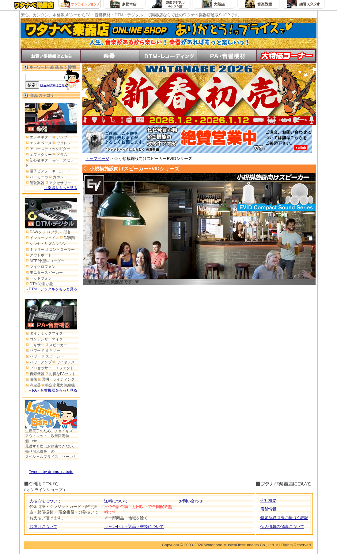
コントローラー (59, 249)
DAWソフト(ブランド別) (47, 232)
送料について (116, 501)
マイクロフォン (40, 267)
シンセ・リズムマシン (45, 244)
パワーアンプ (38, 362)
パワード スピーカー (44, 356)
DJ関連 (67, 238)
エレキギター (38, 137)
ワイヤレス (63, 362)
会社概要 (268, 500)
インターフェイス (42, 238)
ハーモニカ (36, 177)
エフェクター (38, 155)
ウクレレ (61, 143)
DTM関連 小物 (39, 284)
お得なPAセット (60, 374)
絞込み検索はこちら (54, 85)
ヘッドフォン (38, 278)
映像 (31, 379)
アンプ (59, 137)
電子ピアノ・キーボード (47, 171)
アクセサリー (57, 183)
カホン (56, 177)
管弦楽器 (34, 183)
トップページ (97, 158)
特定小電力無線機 (58, 385)
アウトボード (38, 255)
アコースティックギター (47, 149)
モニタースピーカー (44, 272)
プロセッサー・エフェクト (49, 368)
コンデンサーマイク (44, 339)
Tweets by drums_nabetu (51, 471)
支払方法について (45, 501)
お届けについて (43, 526)
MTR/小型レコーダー (44, 261)
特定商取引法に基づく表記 (284, 517)
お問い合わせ (191, 501)
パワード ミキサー (42, 350)
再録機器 (34, 374)
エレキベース (38, 143)
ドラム (59, 155)
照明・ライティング (56, 379)
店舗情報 (268, 509)
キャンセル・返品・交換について (134, 526)
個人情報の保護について (282, 526)
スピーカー (55, 345)
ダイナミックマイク (44, 333)
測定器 (33, 385)
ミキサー (34, 249)
